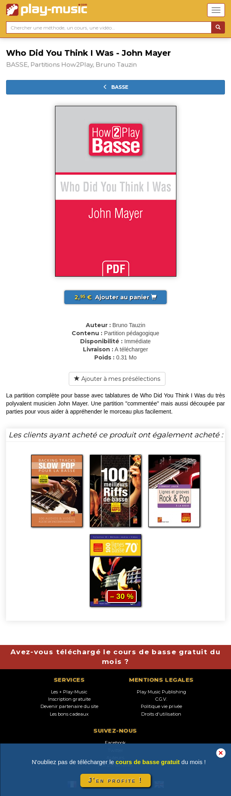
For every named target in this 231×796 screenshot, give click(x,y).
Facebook (115, 743)
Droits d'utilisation (161, 714)
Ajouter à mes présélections (117, 378)
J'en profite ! (115, 780)
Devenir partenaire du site (69, 706)
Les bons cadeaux (69, 714)
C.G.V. (161, 699)
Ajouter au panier (115, 297)
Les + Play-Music (69, 692)
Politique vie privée (161, 706)
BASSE (115, 87)
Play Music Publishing (161, 692)
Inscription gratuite (69, 699)
